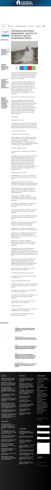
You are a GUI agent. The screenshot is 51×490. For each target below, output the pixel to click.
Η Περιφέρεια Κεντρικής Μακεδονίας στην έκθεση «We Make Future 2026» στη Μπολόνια (4, 67)
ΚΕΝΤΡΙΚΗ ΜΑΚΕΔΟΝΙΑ (11, 28)
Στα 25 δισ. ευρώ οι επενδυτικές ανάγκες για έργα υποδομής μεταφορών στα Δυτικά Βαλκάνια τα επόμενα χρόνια (8, 445)
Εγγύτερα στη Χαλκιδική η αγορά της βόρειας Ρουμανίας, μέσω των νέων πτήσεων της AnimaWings (26, 454)
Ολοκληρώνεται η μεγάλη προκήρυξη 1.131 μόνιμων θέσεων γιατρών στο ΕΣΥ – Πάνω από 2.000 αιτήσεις (8, 410)
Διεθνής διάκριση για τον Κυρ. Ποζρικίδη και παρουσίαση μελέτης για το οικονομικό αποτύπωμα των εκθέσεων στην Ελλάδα (8, 458)
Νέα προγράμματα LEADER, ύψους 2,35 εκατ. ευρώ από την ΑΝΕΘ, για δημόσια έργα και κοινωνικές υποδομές (8, 450)
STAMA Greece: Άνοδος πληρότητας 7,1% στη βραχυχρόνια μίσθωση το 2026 (26, 437)
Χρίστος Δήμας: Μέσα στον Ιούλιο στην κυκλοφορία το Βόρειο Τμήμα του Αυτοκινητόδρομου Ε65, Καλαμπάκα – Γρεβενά (26, 405)
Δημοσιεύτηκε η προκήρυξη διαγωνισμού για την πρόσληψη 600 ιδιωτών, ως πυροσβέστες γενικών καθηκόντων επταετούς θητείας (5, 83)
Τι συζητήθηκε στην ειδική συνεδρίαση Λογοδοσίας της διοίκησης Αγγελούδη (25, 396)
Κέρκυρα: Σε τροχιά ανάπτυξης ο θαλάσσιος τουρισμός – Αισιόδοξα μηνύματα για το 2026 (26, 462)
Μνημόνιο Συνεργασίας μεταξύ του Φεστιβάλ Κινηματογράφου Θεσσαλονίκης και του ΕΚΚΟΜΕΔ (26, 365)
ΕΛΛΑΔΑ (16, 344)
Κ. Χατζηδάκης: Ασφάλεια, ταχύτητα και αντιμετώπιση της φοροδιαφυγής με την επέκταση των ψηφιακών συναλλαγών (8, 399)
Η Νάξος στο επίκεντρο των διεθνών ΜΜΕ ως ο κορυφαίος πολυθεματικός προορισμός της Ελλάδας (26, 446)
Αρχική (2, 28)
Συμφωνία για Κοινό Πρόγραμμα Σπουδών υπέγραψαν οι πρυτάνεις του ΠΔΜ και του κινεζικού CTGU (5, 52)
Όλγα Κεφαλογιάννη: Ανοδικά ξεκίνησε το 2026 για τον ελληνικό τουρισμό (26, 450)
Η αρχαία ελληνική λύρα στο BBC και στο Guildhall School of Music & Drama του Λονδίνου (8, 395)
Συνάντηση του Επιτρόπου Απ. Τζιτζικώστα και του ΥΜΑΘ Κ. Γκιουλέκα (25, 413)
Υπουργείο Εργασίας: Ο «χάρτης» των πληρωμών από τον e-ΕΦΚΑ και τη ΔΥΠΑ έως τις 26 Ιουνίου (8, 440)
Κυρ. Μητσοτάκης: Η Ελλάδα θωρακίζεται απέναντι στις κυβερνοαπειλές (24, 409)
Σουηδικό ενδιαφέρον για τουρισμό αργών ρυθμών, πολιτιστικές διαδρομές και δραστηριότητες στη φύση (26, 458)
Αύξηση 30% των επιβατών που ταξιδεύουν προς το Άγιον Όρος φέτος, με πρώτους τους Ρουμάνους (25, 441)
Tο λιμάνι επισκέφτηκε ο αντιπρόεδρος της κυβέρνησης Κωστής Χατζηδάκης (25, 400)
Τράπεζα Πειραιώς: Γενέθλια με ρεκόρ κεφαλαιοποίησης (8, 454)
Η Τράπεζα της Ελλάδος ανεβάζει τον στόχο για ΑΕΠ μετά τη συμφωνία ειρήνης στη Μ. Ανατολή (8, 436)
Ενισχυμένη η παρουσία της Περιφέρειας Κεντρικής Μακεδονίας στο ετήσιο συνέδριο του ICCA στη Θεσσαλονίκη (26, 433)
